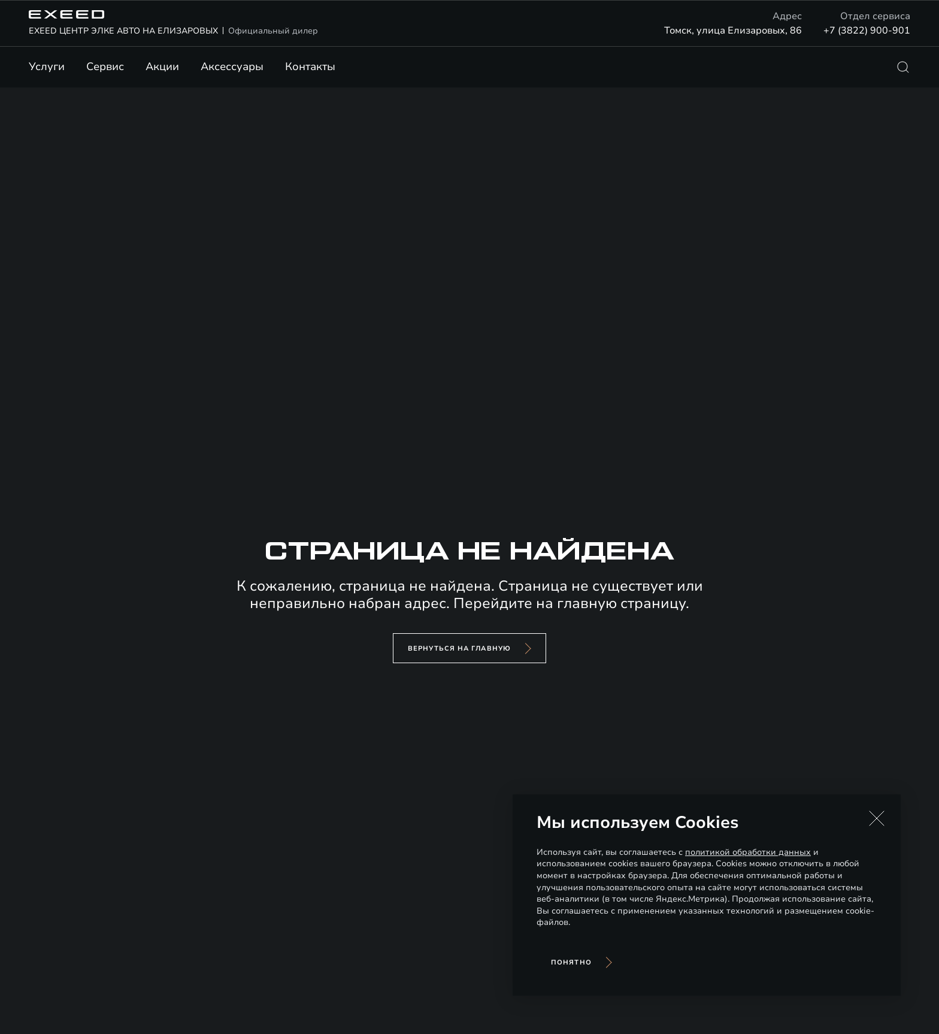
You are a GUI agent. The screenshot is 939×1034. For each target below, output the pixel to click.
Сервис (105, 66)
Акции (162, 66)
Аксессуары (232, 66)
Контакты (310, 66)
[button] (876, 818)
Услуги (47, 66)
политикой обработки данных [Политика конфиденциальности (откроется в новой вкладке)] (748, 852)
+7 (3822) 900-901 (866, 30)
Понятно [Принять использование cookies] (571, 962)
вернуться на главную (459, 648)
